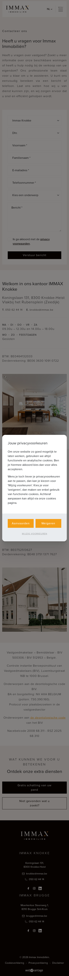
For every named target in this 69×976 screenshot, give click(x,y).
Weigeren (48, 523)
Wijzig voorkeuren (34, 533)
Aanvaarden (21, 523)
